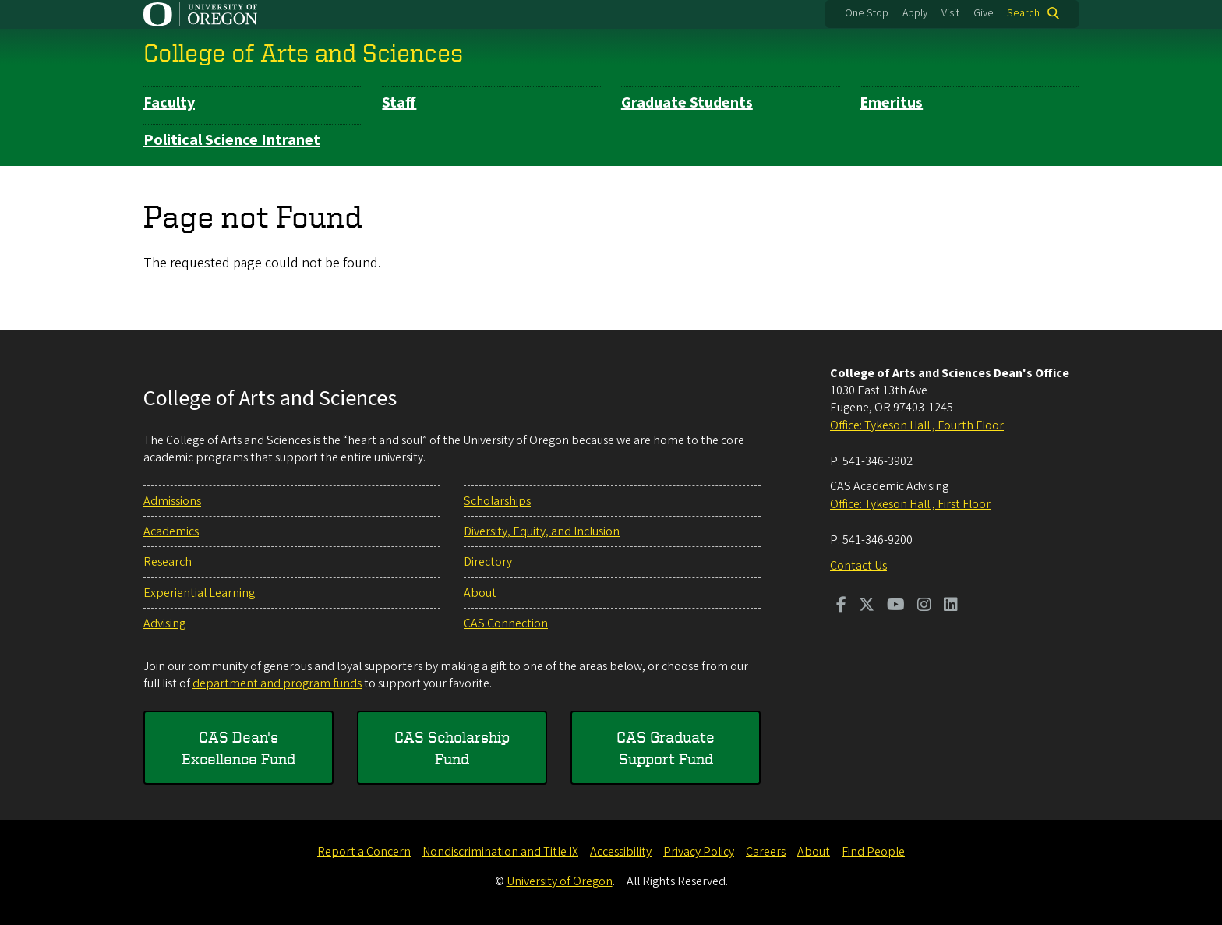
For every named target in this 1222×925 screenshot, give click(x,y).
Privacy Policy (698, 851)
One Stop (866, 13)
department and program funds (277, 683)
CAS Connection (506, 623)
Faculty (169, 103)
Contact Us (858, 565)
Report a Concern (364, 851)
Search (1023, 13)
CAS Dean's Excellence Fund (238, 748)
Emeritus (891, 103)
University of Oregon (560, 881)
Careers (766, 851)
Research (167, 561)
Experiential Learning (199, 593)
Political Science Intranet (231, 140)
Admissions (172, 501)
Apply (914, 13)
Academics (171, 531)
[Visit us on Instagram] (924, 606)
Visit (950, 13)
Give (983, 13)
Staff (399, 103)
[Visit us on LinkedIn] (951, 606)
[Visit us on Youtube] (896, 606)
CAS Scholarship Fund (452, 748)
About (480, 593)
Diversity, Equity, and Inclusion (542, 531)
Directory (488, 561)
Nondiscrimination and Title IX (500, 851)
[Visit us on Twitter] (867, 606)
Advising (164, 623)
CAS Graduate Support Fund (665, 748)
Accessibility (621, 851)
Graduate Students (687, 103)
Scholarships (497, 501)
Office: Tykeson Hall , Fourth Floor (917, 425)
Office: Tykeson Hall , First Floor (910, 504)
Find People (873, 851)
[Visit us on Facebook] (841, 606)
